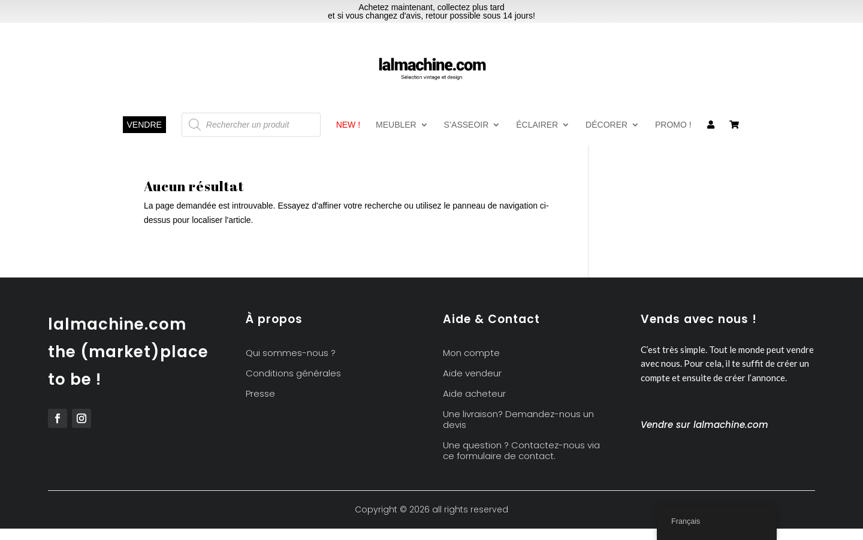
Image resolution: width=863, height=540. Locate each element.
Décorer (606, 124)
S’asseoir (466, 124)
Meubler (396, 124)
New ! (348, 124)
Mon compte (471, 353)
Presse (260, 394)
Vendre (144, 124)
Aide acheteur (474, 394)
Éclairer (537, 124)
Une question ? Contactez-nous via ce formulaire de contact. (521, 451)
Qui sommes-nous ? (291, 353)
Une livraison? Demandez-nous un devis (518, 420)
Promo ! (673, 124)
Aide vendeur (472, 373)
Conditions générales (293, 373)
